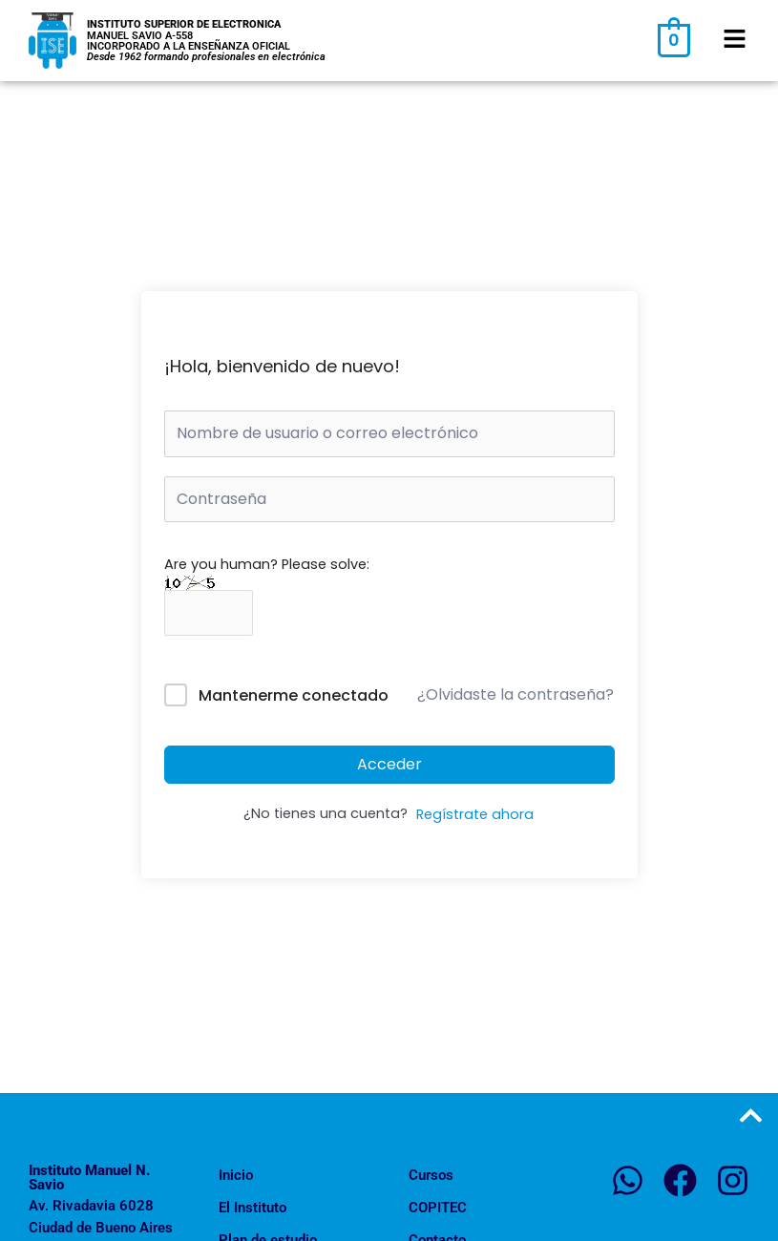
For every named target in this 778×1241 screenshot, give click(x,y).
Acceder (389, 764)
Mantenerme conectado (294, 695)
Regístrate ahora (475, 814)
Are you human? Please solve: (266, 588)
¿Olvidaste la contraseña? (515, 694)
